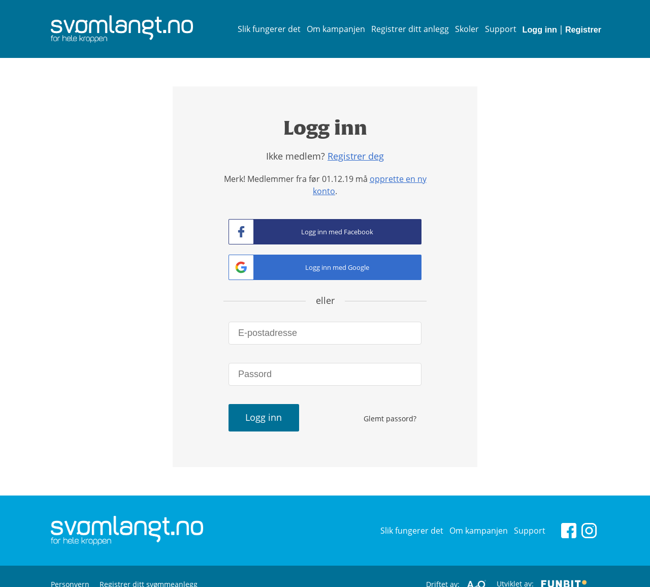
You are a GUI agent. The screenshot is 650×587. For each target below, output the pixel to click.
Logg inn (540, 29)
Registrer (583, 29)
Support (500, 29)
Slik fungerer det (269, 29)
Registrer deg (356, 156)
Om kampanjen (336, 29)
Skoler (467, 29)
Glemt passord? (390, 418)
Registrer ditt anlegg (410, 29)
